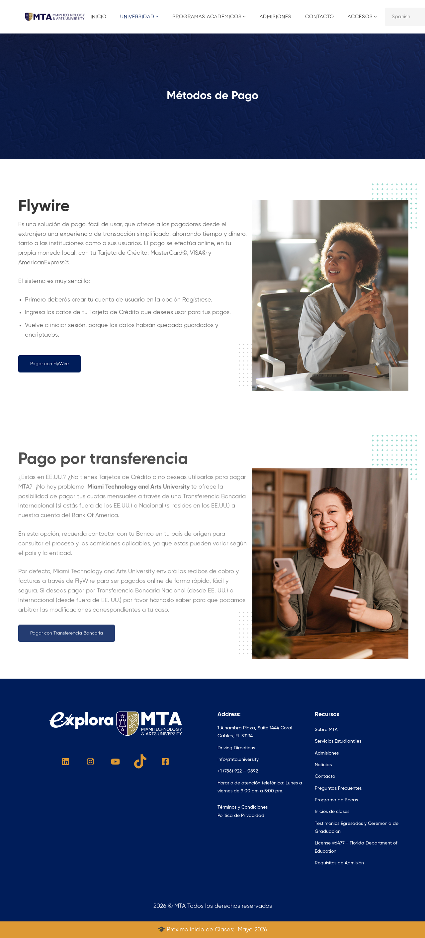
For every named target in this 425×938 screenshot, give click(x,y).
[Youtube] (115, 761)
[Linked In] (65, 761)
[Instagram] (90, 761)
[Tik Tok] (140, 761)
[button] (49, 363)
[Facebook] (165, 761)
